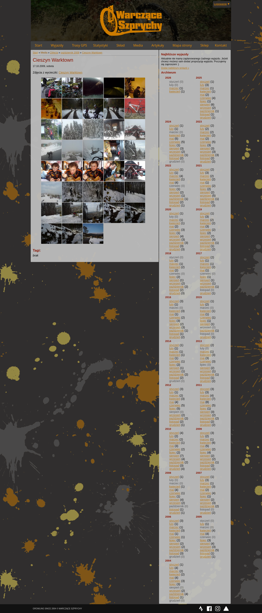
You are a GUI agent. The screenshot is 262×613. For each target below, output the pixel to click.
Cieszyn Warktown (92, 52)
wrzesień (205, 107)
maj (202, 94)
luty (202, 85)
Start (38, 45)
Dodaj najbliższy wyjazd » (175, 68)
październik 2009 (70, 52)
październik (207, 111)
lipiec (203, 101)
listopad (205, 114)
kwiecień (174, 91)
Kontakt (221, 45)
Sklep (204, 45)
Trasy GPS (79, 45)
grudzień (205, 117)
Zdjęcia (54, 52)
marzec (174, 88)
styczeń (205, 81)
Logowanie (220, 4)
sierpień (205, 104)
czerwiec (205, 98)
